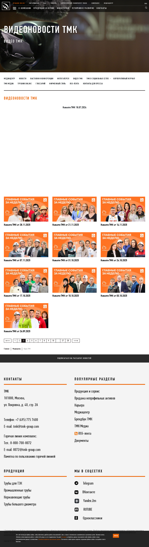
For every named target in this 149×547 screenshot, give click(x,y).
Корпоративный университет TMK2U (74, 3)
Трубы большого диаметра (20, 504)
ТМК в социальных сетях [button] (98, 79)
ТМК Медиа (9, 84)
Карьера (53, 3)
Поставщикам (34, 3)
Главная (6, 349)
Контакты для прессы (93, 84)
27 (63, 341)
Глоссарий (40, 84)
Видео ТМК (78, 79)
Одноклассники (92, 518)
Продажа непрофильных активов (94, 398)
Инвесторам (63, 8)
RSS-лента (74, 84)
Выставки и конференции (41, 79)
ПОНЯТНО (116, 536)
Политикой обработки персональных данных (50, 539)
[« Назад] (7, 341)
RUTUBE (87, 510)
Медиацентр (108, 3)
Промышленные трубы (17, 490)
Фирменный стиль (57, 84)
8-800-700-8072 (20, 443)
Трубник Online (25, 84)
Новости (22, 79)
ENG (146, 3)
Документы (81, 441)
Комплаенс (96, 3)
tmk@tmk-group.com (26, 427)
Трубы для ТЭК (13, 484)
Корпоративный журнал (124, 79)
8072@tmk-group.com (27, 450)
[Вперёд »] (76, 341)
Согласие (64, 537)
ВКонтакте (88, 492)
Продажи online (19, 3)
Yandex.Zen (89, 501)
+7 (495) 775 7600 (27, 420)
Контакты (102, 8)
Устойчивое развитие (83, 8)
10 (53, 341)
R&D (45, 3)
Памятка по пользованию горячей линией (29, 457)
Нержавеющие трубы (17, 497)
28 (68, 341)
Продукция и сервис (44, 8)
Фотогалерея (63, 79)
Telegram (88, 484)
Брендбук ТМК (83, 419)
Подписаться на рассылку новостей (74, 358)
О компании (25, 8)
